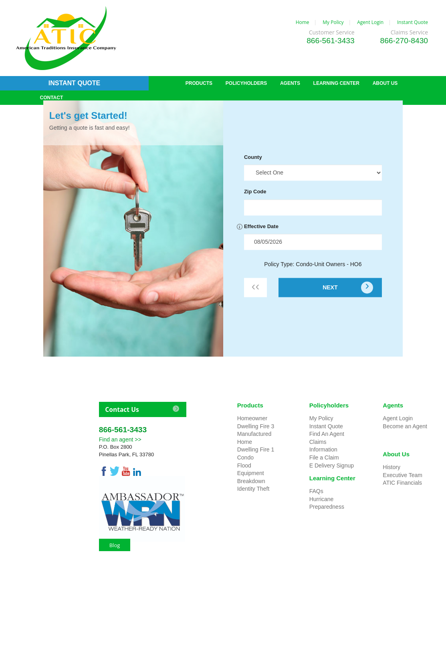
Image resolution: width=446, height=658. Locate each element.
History (391, 467)
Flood (244, 465)
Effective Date (261, 226)
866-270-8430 (404, 40)
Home (302, 22)
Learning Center (332, 478)
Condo (245, 457)
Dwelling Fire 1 (255, 449)
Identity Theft (253, 488)
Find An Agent (326, 434)
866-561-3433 (331, 40)
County (253, 157)
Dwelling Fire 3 (255, 426)
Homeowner (252, 418)
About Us (396, 454)
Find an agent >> (120, 439)
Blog (114, 545)
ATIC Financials (402, 482)
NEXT (330, 287)
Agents (393, 405)
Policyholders (329, 405)
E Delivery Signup (331, 465)
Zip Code (255, 192)
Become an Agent (405, 426)
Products (250, 405)
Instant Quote (412, 22)
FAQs (316, 491)
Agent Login (370, 22)
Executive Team (402, 475)
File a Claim (324, 457)
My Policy (333, 22)
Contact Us (122, 409)
